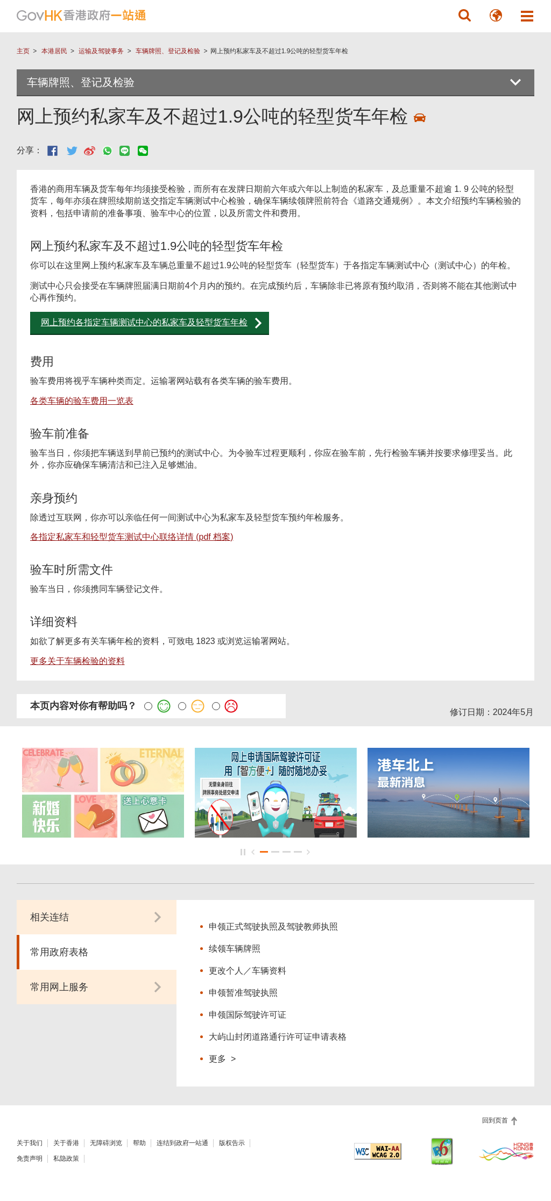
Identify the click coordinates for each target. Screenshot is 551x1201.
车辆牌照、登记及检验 (168, 51)
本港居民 (54, 51)
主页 (23, 51)
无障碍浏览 (106, 1143)
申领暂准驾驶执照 (243, 992)
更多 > (222, 1058)
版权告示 (232, 1143)
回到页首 (496, 1120)
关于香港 (66, 1143)
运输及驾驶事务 (101, 51)
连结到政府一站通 (182, 1143)
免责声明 (30, 1158)
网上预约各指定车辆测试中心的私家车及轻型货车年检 (144, 322)
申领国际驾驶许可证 (247, 1014)
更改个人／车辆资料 (247, 970)
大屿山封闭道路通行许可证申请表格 (278, 1036)
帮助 (139, 1143)
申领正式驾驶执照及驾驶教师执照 (274, 926)
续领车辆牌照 (234, 948)
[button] (464, 15)
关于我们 (30, 1143)
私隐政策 (66, 1158)
